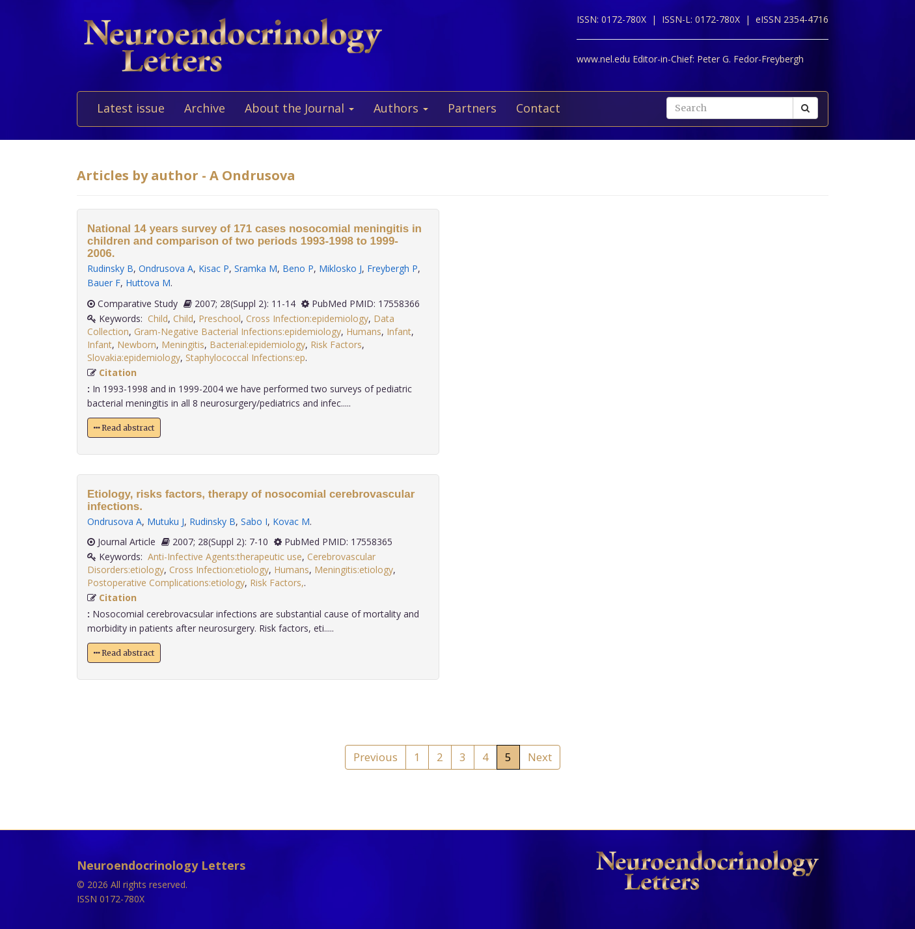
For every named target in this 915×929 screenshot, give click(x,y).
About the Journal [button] (299, 108)
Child (158, 318)
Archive (204, 108)
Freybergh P (392, 268)
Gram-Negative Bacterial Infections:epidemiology (237, 331)
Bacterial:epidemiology (257, 344)
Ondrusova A (166, 268)
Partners (472, 108)
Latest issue (131, 108)
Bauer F (103, 282)
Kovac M (291, 521)
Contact (538, 108)
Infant (399, 331)
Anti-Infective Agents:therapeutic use (225, 556)
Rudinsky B (110, 268)
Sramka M (255, 268)
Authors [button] (401, 108)
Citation (118, 372)
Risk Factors (336, 344)
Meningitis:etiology (353, 569)
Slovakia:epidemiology (133, 357)
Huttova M (148, 282)
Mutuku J (165, 521)
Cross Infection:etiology (219, 569)
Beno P (298, 268)
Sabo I (254, 521)
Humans (363, 331)
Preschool (219, 318)
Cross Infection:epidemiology (307, 318)
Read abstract (124, 428)
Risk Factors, (277, 582)
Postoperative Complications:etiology (166, 582)
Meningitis (182, 344)
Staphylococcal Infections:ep (245, 357)
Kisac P (213, 268)
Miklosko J (340, 268)
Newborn (136, 344)
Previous (375, 756)
